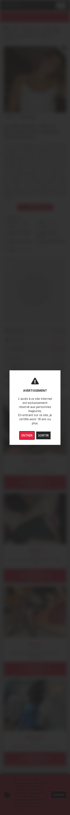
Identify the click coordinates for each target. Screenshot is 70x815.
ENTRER (26, 435)
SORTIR (43, 435)
